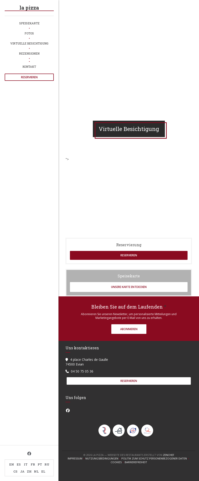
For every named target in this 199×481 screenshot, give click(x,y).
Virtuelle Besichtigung (29, 43)
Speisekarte (29, 23)
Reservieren (29, 77)
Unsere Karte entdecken (129, 287)
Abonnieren (128, 329)
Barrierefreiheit (136, 462)
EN (11, 464)
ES (19, 464)
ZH (29, 471)
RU (46, 464)
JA (22, 471)
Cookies (118, 462)
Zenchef (168, 455)
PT (40, 464)
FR (33, 464)
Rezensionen (29, 53)
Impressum (76, 458)
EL (43, 471)
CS (15, 471)
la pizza (29, 7)
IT (26, 464)
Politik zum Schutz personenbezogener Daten (155, 458)
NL (36, 471)
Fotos (29, 33)
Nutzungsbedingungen (103, 458)
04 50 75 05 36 (82, 371)
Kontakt (29, 66)
